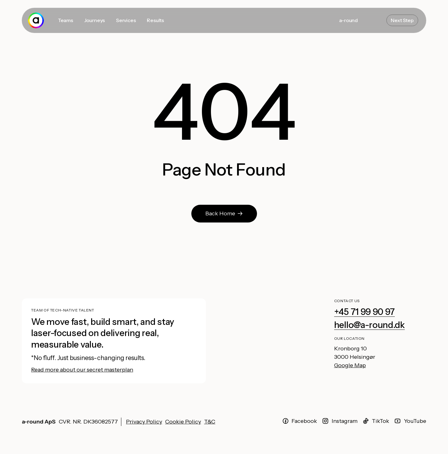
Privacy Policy (144, 421)
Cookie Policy (183, 421)
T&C (209, 421)
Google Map (350, 365)
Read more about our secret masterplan (82, 369)
